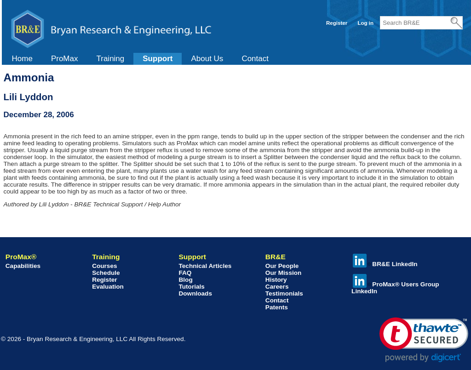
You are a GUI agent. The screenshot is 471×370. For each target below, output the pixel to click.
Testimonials (284, 293)
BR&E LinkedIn (385, 264)
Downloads (195, 293)
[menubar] (140, 59)
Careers (277, 286)
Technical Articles (204, 265)
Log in (365, 23)
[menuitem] (22, 59)
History (276, 279)
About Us (207, 58)
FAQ (184, 272)
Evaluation (108, 286)
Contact (255, 58)
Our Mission (283, 272)
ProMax (64, 58)
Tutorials (191, 286)
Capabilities (23, 265)
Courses (104, 265)
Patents (276, 307)
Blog (185, 279)
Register (336, 23)
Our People (282, 265)
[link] (424, 340)
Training (110, 58)
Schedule (106, 272)
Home (22, 58)
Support (157, 58)
